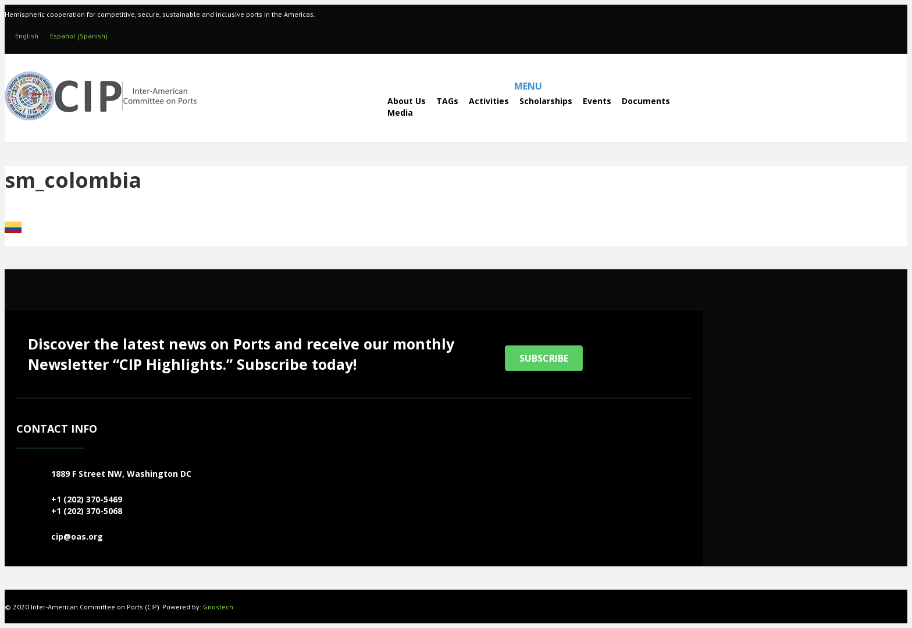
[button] (544, 358)
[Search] (356, 106)
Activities (489, 100)
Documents (646, 100)
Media (400, 112)
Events (597, 100)
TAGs (447, 100)
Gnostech (218, 606)
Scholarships (545, 100)
